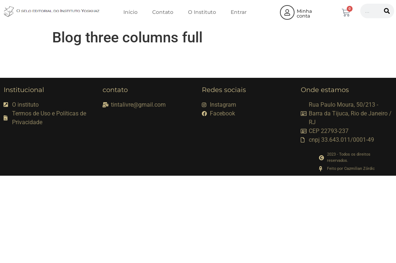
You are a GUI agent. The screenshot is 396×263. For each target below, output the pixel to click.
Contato (162, 12)
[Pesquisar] (387, 11)
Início (130, 12)
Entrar (239, 12)
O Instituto (202, 12)
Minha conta (304, 13)
